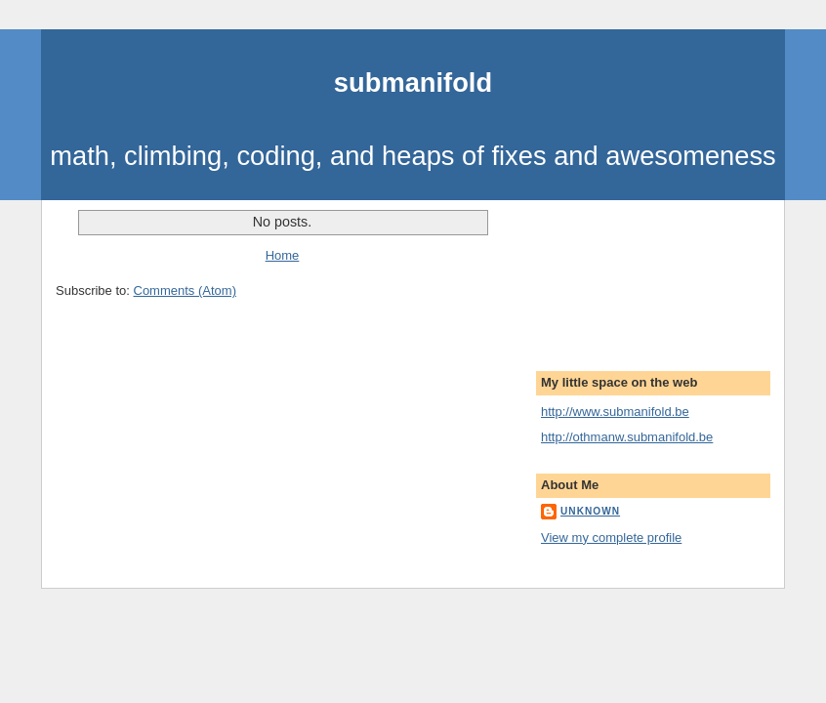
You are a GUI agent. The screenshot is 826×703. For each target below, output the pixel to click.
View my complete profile (611, 537)
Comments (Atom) (185, 290)
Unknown (590, 511)
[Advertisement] (629, 273)
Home (283, 255)
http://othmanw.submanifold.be (627, 437)
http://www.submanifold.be (615, 411)
